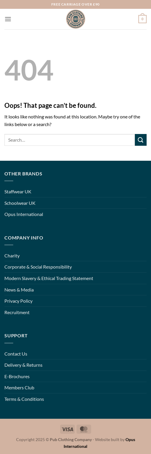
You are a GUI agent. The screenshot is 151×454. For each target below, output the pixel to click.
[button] (7, 19)
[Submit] (141, 139)
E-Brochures (17, 376)
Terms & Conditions (24, 399)
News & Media (19, 289)
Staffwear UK (17, 191)
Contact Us (15, 353)
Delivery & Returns (23, 365)
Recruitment (17, 312)
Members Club (19, 387)
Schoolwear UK (19, 203)
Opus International (23, 214)
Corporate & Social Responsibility (38, 266)
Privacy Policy (18, 301)
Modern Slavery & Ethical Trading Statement (48, 278)
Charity (12, 255)
